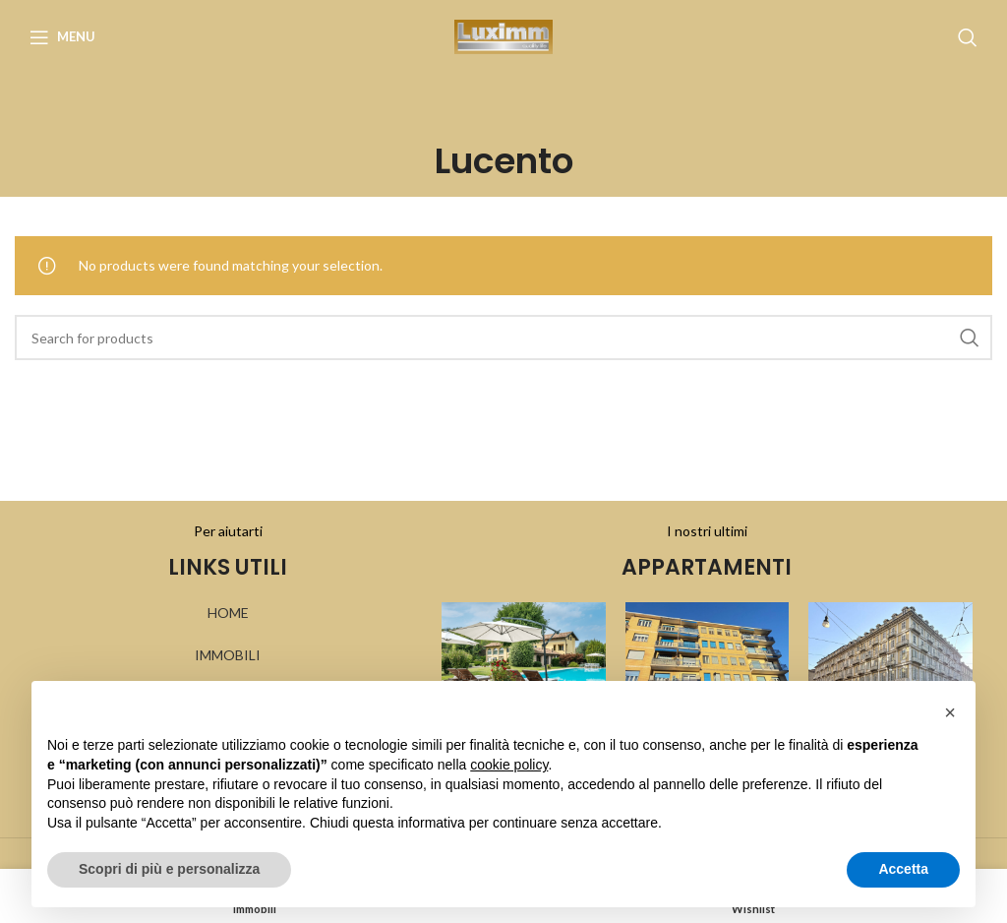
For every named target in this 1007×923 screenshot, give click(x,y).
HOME (228, 612)
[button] (950, 712)
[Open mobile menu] (62, 37)
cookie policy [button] (509, 764)
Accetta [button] (903, 869)
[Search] (967, 37)
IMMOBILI (228, 654)
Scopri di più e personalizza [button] (169, 869)
